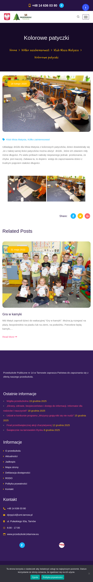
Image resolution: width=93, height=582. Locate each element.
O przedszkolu (13, 450)
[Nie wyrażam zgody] (89, 573)
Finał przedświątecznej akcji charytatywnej (29, 425)
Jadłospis (10, 461)
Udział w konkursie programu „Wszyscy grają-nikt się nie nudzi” (40, 415)
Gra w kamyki (12, 314)
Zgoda (35, 577)
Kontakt (9, 489)
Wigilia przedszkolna (18, 401)
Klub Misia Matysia (66, 50)
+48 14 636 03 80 (44, 5)
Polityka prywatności (16, 483)
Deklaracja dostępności (17, 472)
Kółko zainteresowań (35, 50)
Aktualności (11, 456)
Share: (63, 216)
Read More (9, 336)
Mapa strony (12, 467)
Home (13, 50)
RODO (9, 478)
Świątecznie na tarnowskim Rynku (25, 430)
